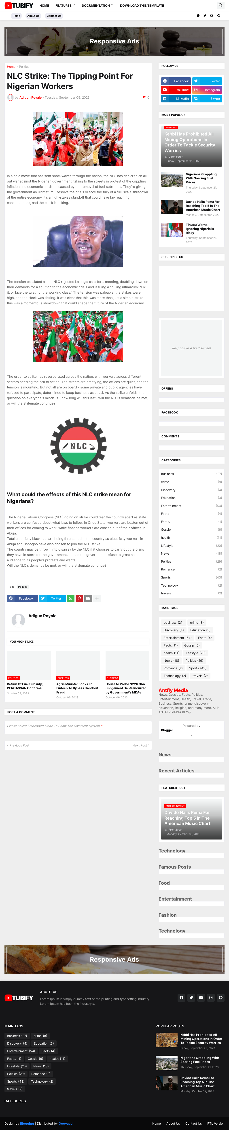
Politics (24, 66)
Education (191, 498)
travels (191, 593)
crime (191, 482)
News (191, 553)
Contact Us (54, 15)
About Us (33, 15)
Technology (191, 585)
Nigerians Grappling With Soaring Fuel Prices (201, 178)
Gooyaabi (66, 1123)
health (191, 537)
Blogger (167, 730)
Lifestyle (191, 545)
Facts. (191, 521)
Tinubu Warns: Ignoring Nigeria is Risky (200, 229)
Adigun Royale (42, 615)
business (191, 474)
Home (44, 5)
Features (63, 5)
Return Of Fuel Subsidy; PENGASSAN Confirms (25, 686)
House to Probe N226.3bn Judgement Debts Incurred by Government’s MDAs (126, 688)
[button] (221, 5)
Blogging (27, 1123)
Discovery (191, 490)
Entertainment (191, 506)
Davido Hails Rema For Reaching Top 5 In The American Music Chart (203, 206)
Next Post (139, 745)
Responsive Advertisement (191, 348)
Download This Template (142, 5)
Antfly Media (173, 690)
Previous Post (19, 745)
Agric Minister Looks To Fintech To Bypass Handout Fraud (77, 688)
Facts (191, 513)
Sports (191, 577)
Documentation (96, 5)
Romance (191, 569)
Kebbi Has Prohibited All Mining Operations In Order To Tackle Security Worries (201, 1039)
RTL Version (216, 1123)
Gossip (191, 529)
